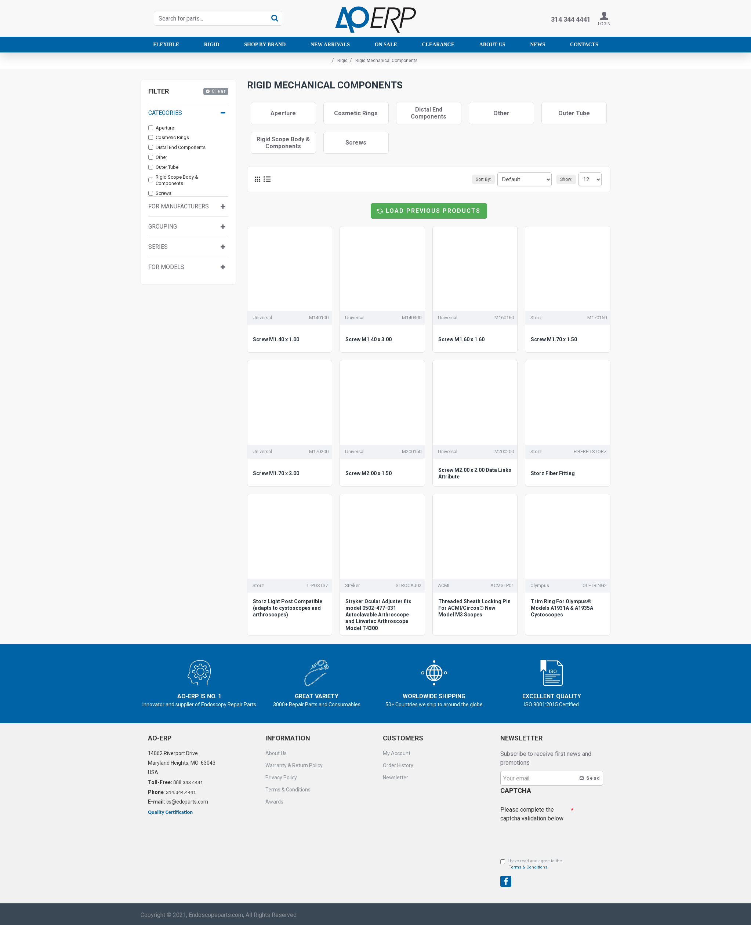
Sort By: (490, 179)
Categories (165, 112)
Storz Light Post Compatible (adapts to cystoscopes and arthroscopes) (287, 608)
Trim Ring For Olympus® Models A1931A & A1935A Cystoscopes (562, 608)
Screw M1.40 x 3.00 (368, 339)
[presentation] (551, 836)
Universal (262, 317)
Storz (536, 317)
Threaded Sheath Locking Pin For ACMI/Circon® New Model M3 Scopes (474, 608)
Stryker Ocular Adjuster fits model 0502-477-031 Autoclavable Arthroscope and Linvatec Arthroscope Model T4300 (378, 614)
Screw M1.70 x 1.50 (554, 339)
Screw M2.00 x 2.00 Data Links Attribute (474, 473)
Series (158, 246)
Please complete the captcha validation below (531, 812)
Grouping (162, 226)
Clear (219, 91)
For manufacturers (178, 206)
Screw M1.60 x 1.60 (461, 339)
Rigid (342, 60)
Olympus (539, 585)
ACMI (443, 585)
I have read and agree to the (531, 864)
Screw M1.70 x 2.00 (276, 473)
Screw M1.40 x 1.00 (276, 339)
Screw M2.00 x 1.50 (368, 473)
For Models (166, 266)
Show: (568, 179)
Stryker (352, 585)
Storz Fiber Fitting (553, 473)
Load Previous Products (433, 210)
